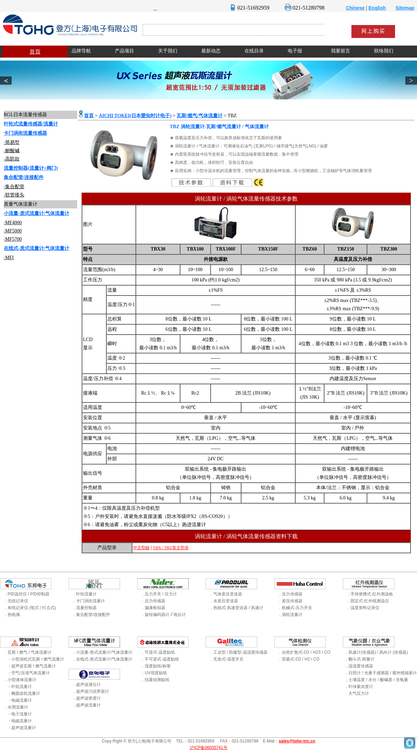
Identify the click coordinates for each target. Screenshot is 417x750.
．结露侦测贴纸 (155, 679)
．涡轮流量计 (290, 614)
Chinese (355, 8)
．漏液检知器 (153, 607)
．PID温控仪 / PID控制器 (26, 594)
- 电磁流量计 (20, 700)
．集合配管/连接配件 (91, 614)
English (377, 8)
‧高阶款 (12, 158)
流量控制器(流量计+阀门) (31, 168)
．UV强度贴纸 (154, 672)
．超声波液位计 (86, 684)
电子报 (295, 50)
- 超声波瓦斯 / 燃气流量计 (32, 666)
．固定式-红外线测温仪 (367, 600)
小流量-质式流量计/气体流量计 (36, 213)
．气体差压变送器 (225, 594)
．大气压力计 (356, 693)
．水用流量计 (15, 707)
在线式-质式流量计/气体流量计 (36, 248)
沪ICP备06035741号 (208, 747)
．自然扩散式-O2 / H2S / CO (304, 652)
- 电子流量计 (20, 714)
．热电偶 (11, 614)
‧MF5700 (13, 239)
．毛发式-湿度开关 (226, 659)
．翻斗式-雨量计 (359, 659)
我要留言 (340, 50)
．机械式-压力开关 (295, 607)
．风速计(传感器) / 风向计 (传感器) (376, 652)
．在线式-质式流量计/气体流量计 (102, 659)
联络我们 (383, 50)
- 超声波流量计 (22, 727)
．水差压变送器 (223, 600)
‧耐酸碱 (12, 150)
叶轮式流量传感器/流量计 (31, 123)
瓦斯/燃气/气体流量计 (200, 115)
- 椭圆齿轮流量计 (24, 693)
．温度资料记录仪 (362, 607)
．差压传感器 (290, 600)
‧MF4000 (13, 222)
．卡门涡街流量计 (88, 600)
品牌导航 (81, 50)
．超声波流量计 (86, 705)
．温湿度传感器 (358, 666)
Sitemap (405, 8)
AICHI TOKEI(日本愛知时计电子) (135, 115)
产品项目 (124, 50)
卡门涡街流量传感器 (25, 133)
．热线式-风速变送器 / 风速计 (236, 607)
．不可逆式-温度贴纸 (160, 659)
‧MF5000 (13, 230)
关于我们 (167, 50)
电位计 (180, 614)
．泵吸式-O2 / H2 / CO (298, 659)
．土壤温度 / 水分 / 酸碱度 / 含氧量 (376, 679)
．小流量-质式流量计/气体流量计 (102, 652)
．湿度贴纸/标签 (155, 666)
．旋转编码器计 (155, 614)
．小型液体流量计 (19, 679)
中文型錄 (141, 547)
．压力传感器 (153, 600)
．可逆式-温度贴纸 (158, 652)
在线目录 (254, 50)
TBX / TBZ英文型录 (171, 547)
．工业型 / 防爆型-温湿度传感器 (238, 652)
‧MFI (9, 257)
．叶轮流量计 (84, 594)
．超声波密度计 (86, 698)
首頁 (34, 52)
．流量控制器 (84, 607)
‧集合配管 (14, 186)
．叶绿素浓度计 (358, 686)
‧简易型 (12, 142)
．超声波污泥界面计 (90, 691)
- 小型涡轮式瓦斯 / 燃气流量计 (36, 659)
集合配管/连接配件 (24, 177)
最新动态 (211, 50)
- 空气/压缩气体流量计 (29, 672)
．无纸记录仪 (15, 600)
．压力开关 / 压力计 (159, 594)
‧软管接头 (14, 194)
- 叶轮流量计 (20, 686)
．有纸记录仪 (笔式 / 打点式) (29, 607)
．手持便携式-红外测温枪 (369, 594)
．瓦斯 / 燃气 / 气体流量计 (27, 652)
